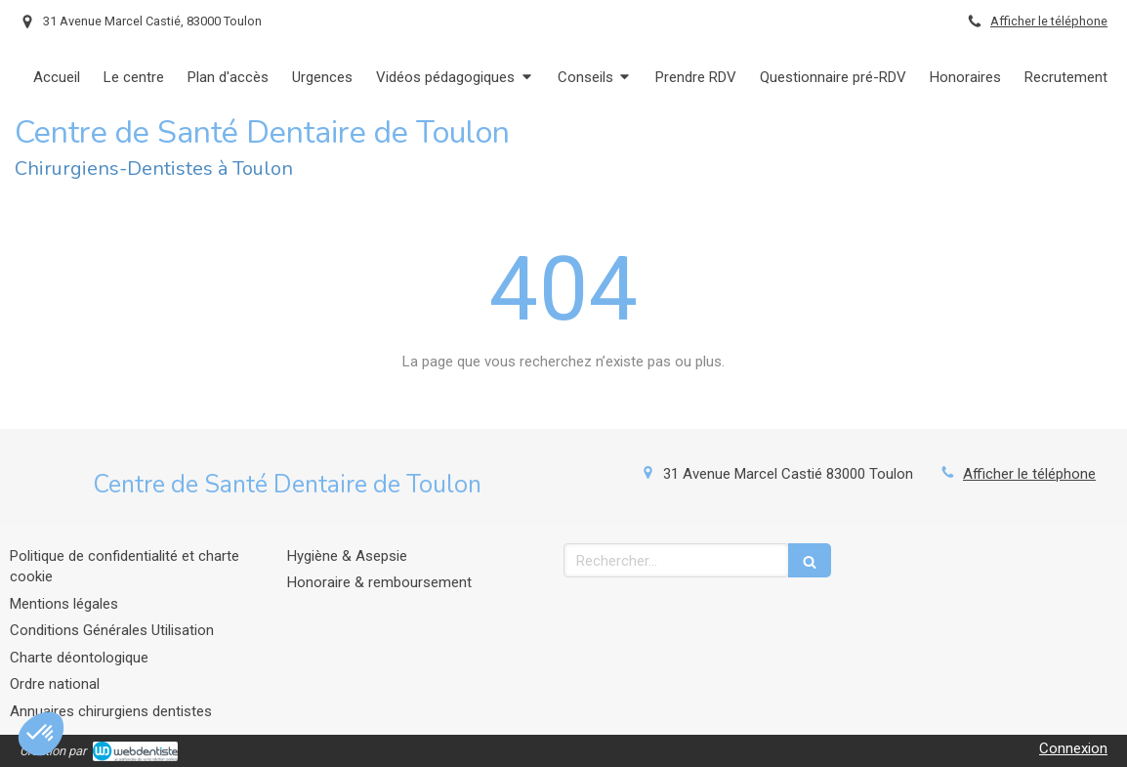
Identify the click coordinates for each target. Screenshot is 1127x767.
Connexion (1073, 748)
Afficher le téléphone (1048, 21)
